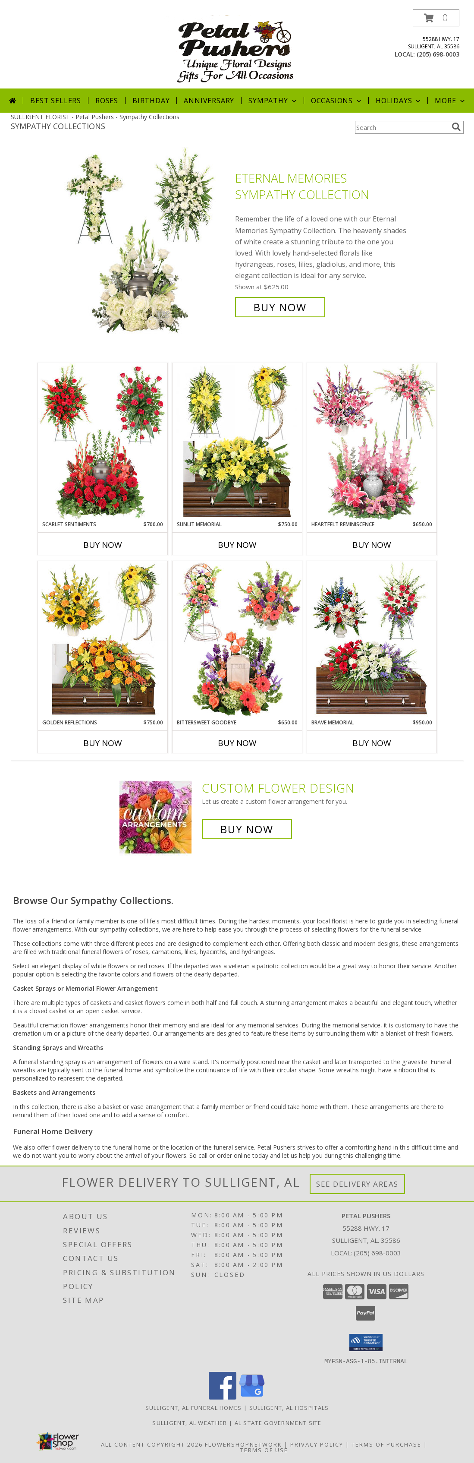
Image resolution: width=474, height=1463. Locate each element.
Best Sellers (55, 100)
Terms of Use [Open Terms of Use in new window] (264, 1450)
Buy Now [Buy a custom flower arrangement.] (246, 829)
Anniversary (209, 100)
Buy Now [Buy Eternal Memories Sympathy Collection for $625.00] (280, 307)
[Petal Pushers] (238, 49)
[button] (436, 17)
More (450, 100)
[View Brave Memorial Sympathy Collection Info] (371, 639)
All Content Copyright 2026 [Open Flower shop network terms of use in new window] (152, 1444)
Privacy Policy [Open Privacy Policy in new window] (316, 1444)
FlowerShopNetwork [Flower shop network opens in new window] (243, 1444)
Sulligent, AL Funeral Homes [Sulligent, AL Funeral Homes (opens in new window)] (193, 1407)
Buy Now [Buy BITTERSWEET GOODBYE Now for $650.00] (237, 743)
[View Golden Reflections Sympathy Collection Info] (102, 639)
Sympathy (273, 100)
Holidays (399, 100)
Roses (106, 100)
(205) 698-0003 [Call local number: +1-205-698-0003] (438, 54)
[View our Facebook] (222, 1397)
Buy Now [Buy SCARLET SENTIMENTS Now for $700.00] (102, 544)
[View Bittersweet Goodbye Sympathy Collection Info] (237, 639)
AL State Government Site (278, 1422)
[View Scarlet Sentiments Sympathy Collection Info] (102, 441)
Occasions (337, 100)
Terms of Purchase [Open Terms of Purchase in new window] (386, 1444)
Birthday (151, 100)
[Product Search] (401, 127)
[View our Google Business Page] (252, 1397)
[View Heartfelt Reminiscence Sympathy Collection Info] (371, 441)
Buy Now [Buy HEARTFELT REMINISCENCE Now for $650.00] (371, 544)
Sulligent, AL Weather (189, 1422)
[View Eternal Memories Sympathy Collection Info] (146, 243)
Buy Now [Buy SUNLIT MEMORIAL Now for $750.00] (237, 544)
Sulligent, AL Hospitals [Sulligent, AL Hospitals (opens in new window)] (289, 1407)
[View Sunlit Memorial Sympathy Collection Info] (237, 441)
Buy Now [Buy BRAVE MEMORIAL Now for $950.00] (371, 743)
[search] (456, 127)
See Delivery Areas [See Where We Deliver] (357, 1184)
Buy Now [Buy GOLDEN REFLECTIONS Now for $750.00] (102, 743)
